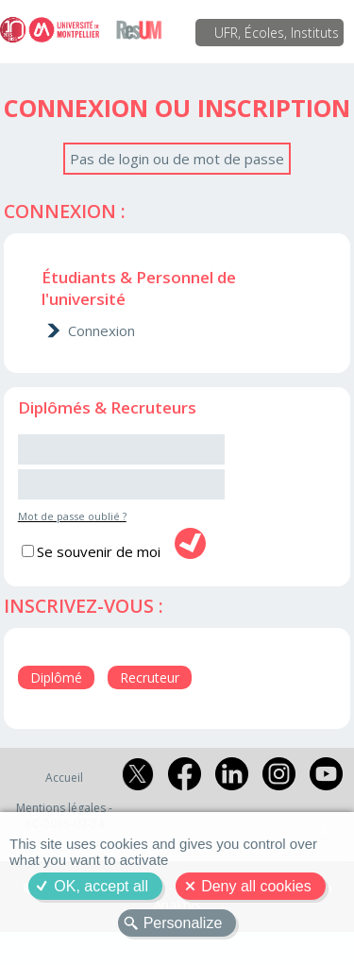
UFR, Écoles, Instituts (276, 33)
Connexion (101, 330)
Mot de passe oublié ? (72, 516)
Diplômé (56, 677)
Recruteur (149, 677)
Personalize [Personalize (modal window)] (183, 923)
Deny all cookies (256, 886)
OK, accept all (101, 886)
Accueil (64, 778)
